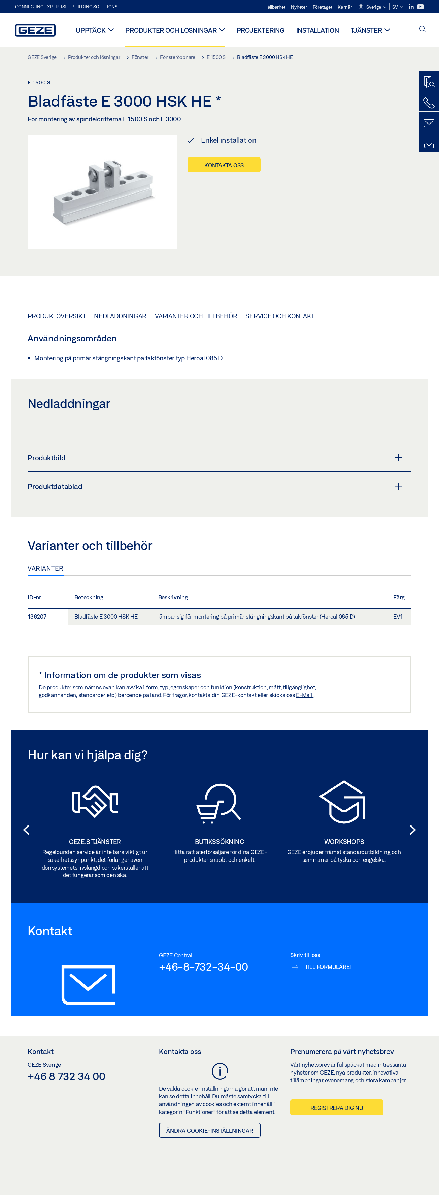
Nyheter (299, 7)
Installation (317, 30)
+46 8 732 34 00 (66, 1076)
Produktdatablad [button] (215, 486)
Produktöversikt (57, 316)
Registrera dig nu (336, 1107)
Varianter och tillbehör (196, 316)
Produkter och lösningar (170, 30)
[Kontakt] (429, 123)
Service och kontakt (279, 316)
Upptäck (90, 30)
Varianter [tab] (46, 568)
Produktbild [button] (215, 458)
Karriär (345, 7)
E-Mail (304, 695)
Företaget (322, 7)
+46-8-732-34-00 (203, 966)
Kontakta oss (224, 165)
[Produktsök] (429, 82)
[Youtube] (420, 7)
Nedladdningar (120, 316)
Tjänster (366, 30)
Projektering (260, 30)
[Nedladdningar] (429, 144)
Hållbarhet (274, 7)
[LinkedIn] (412, 7)
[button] (372, 7)
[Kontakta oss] (429, 103)
